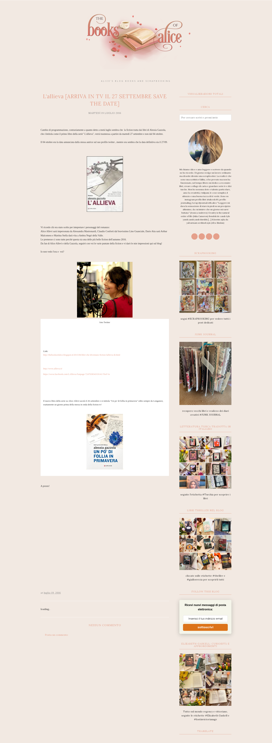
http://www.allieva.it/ (52, 368)
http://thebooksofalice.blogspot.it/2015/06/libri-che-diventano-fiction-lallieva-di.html (81, 355)
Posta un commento (56, 634)
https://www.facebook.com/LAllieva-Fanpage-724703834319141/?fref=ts (76, 374)
